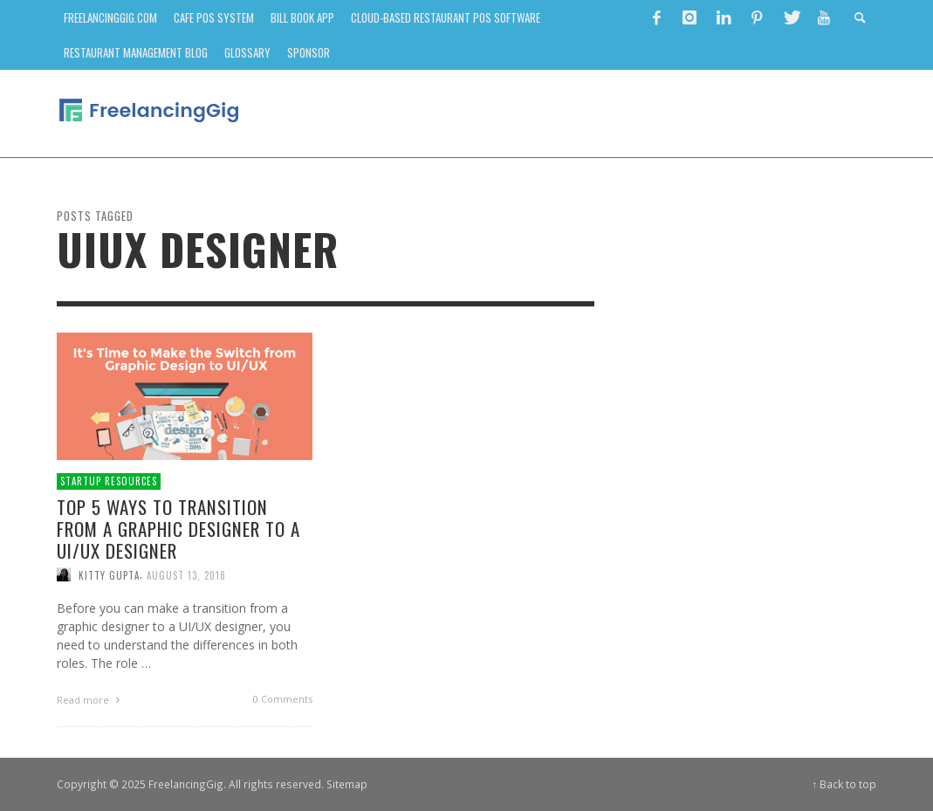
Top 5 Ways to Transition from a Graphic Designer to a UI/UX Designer (178, 528)
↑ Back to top (845, 784)
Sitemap (346, 784)
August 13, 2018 (186, 574)
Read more (91, 699)
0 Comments (282, 698)
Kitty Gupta (109, 574)
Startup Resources (108, 481)
